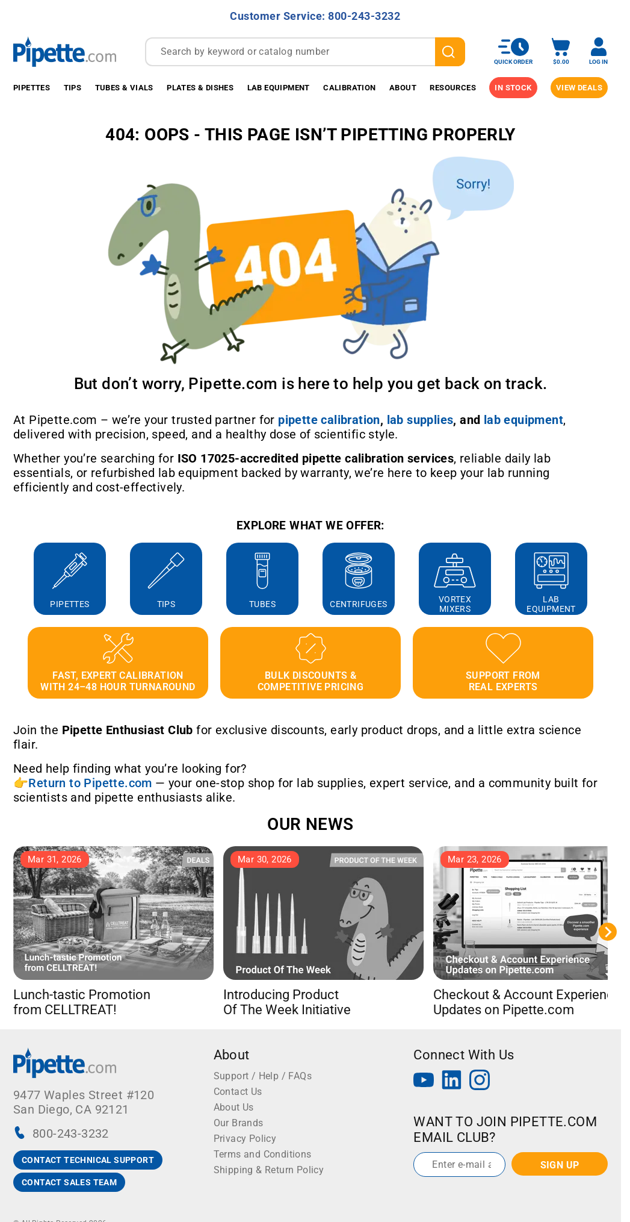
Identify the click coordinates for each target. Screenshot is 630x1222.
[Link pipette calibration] (329, 420)
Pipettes (31, 87)
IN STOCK (513, 87)
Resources (453, 87)
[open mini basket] (561, 51)
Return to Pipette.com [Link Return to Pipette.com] (90, 783)
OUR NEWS (310, 824)
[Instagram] (479, 1081)
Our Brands (239, 1123)
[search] (450, 51)
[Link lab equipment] (523, 420)
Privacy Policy (245, 1138)
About (402, 87)
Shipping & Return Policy (269, 1170)
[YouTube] (423, 1081)
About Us (234, 1107)
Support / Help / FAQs (263, 1076)
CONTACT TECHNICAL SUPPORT (88, 1160)
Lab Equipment (278, 87)
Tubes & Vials (124, 87)
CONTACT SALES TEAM (69, 1182)
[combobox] (305, 51)
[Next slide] (608, 932)
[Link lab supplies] (420, 420)
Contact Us (238, 1091)
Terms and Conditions (263, 1154)
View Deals (579, 87)
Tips (73, 87)
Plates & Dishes (200, 87)
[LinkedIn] (452, 1081)
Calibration (349, 87)
